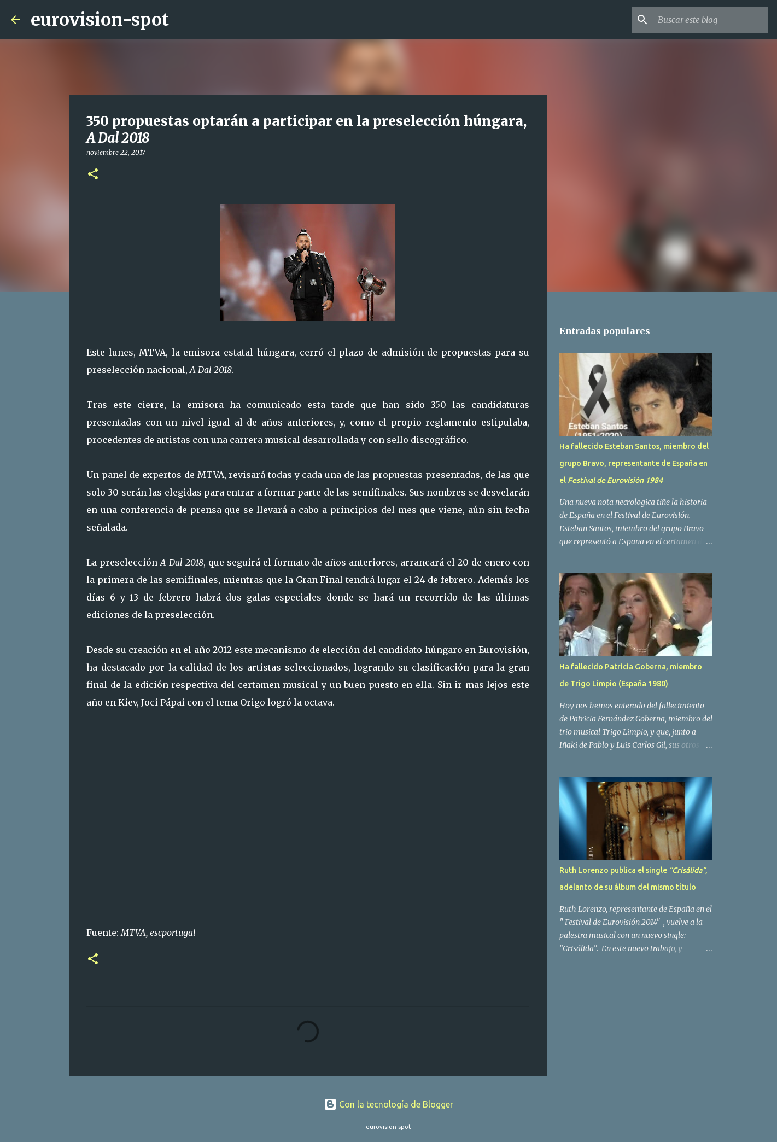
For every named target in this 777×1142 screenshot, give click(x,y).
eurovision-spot (100, 20)
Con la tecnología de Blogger (388, 1104)
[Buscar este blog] (710, 20)
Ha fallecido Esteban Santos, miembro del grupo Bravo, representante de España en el (634, 463)
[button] (93, 174)
